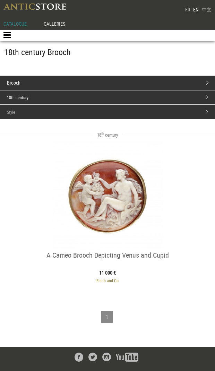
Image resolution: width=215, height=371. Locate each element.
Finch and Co (107, 280)
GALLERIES (54, 23)
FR (187, 9)
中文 (207, 9)
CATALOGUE (15, 23)
